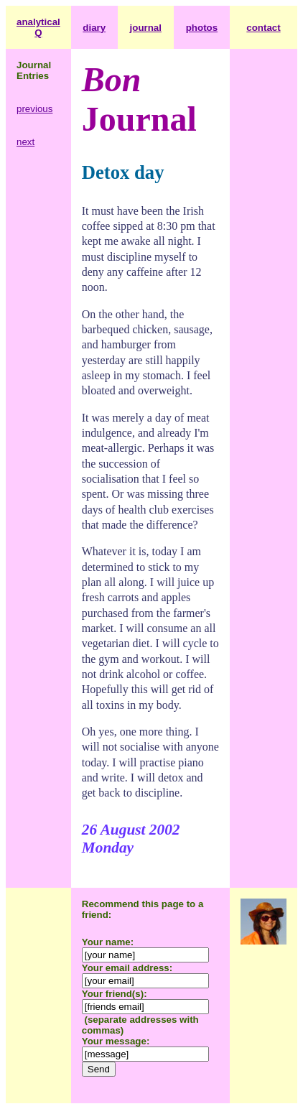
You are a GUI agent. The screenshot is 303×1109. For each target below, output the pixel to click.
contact (263, 27)
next (25, 141)
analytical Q (38, 27)
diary (94, 27)
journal (146, 27)
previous (34, 108)
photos (202, 27)
